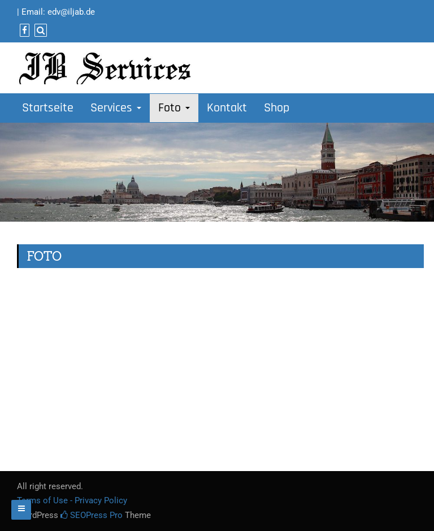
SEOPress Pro (91, 515)
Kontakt (227, 108)
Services (115, 108)
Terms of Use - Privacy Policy (72, 500)
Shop (276, 108)
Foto (174, 108)
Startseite (47, 108)
